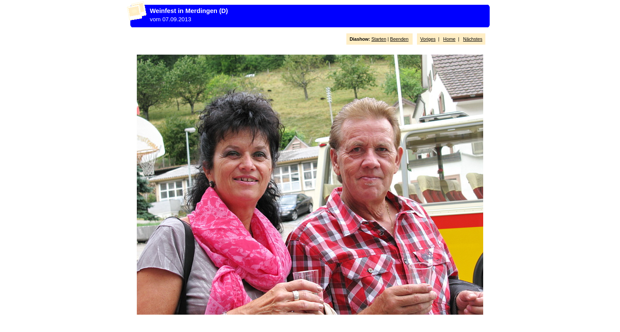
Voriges (428, 39)
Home (449, 39)
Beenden (399, 39)
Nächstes (472, 39)
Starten (378, 39)
